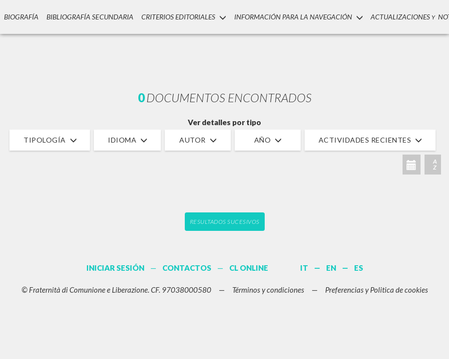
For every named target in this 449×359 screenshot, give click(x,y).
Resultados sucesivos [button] (225, 221)
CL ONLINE (248, 267)
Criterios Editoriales (182, 16)
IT (304, 267)
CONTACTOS (186, 267)
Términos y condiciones (268, 289)
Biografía (21, 16)
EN (331, 267)
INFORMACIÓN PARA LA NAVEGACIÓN (297, 16)
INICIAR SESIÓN (115, 267)
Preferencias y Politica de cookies (376, 289)
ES (358, 267)
